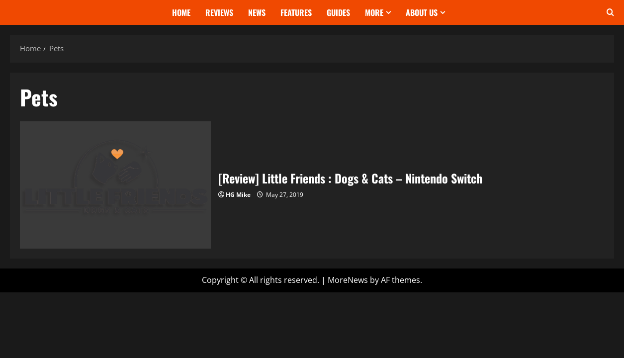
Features (296, 12)
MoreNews (348, 279)
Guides (338, 12)
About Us (422, 12)
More (374, 12)
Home (181, 12)
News (257, 12)
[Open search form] (610, 12)
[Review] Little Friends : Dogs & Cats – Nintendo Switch (115, 185)
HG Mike (238, 194)
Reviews (219, 12)
